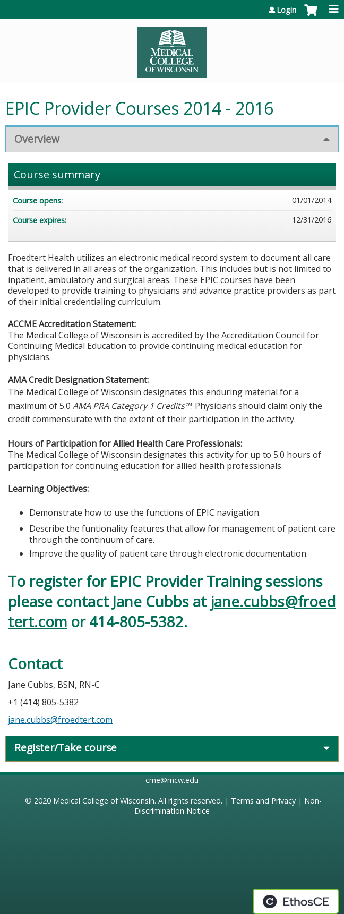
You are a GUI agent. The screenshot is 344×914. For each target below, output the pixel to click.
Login (286, 10)
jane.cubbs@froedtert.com (60, 719)
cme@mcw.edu (172, 780)
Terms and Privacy (263, 801)
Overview (36, 139)
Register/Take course (65, 747)
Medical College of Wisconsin (103, 801)
